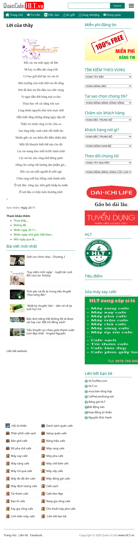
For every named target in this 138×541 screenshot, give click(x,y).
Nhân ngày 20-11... (25, 229)
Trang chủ (14, 15)
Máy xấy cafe (52, 471)
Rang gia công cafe (55, 501)
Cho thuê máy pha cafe (58, 508)
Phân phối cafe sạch (21, 433)
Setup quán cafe (54, 433)
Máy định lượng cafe (21, 486)
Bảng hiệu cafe (53, 441)
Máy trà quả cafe (19, 471)
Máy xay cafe (16, 456)
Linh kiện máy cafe (20, 516)
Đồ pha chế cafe (18, 448)
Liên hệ (23, 535)
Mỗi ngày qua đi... (25, 239)
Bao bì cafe (15, 501)
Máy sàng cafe (17, 463)
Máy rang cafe (52, 448)
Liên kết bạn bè (53, 516)
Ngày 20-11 (28, 207)
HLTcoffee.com (24, 6)
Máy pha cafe (52, 456)
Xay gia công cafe (19, 508)
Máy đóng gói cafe (55, 478)
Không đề (20, 225)
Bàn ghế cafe (16, 441)
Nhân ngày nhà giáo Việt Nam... (34, 234)
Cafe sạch (49, 486)
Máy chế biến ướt (54, 463)
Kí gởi (69, 15)
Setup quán (112, 15)
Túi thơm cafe (17, 493)
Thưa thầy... (21, 220)
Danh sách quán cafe (57, 425)
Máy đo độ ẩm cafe (20, 478)
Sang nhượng (88, 15)
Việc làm (51, 15)
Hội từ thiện (16, 425)
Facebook (36, 535)
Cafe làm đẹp (52, 493)
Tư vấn (33, 15)
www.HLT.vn (125, 535)
